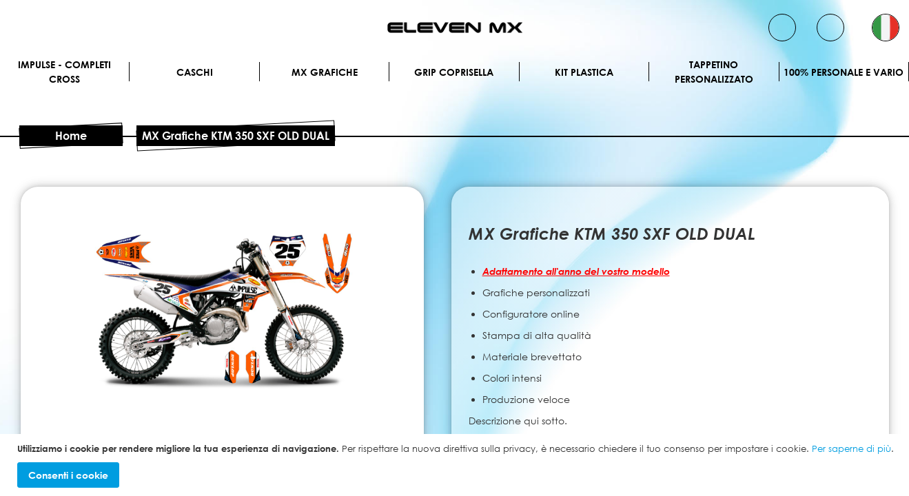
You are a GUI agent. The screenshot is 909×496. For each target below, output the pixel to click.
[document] (456, 465)
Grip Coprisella (453, 72)
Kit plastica (584, 72)
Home (71, 136)
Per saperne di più (851, 448)
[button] (885, 27)
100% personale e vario (843, 72)
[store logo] (454, 27)
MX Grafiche (325, 72)
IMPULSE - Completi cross (64, 71)
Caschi (194, 72)
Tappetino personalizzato (714, 71)
